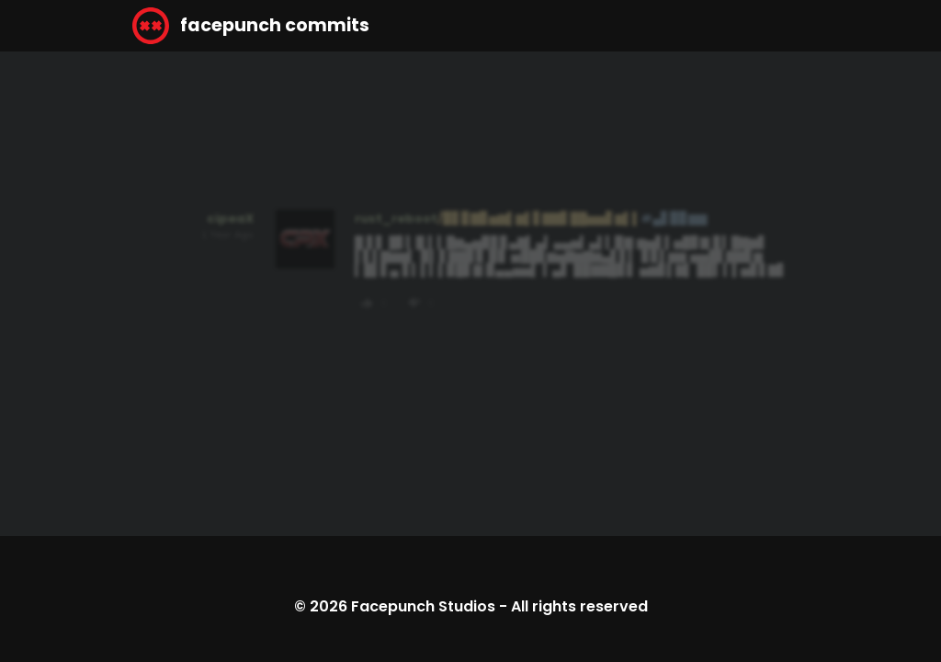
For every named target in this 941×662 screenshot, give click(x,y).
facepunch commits (250, 25)
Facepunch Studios (423, 606)
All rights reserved (579, 606)
